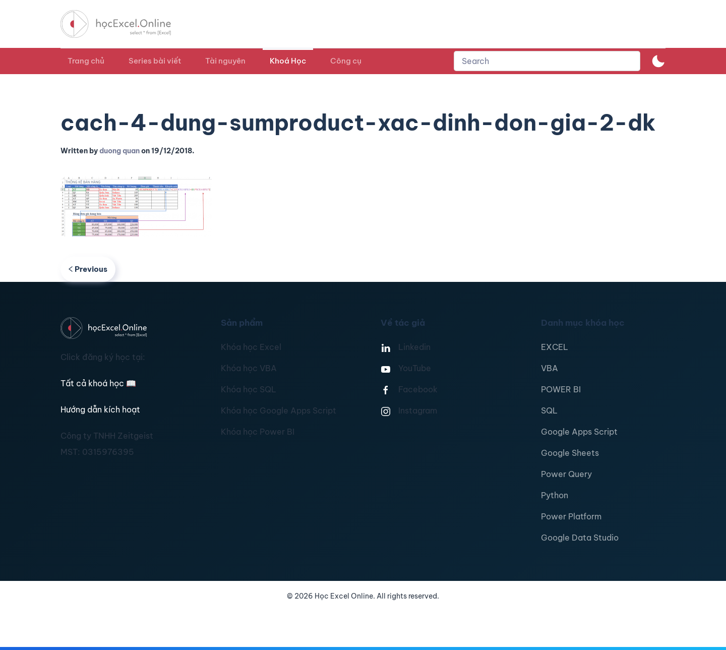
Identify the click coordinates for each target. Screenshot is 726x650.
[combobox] (547, 61)
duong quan (119, 150)
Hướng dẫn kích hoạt (100, 409)
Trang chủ (86, 61)
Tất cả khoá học (98, 383)
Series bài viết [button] (155, 61)
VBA (549, 368)
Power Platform (571, 516)
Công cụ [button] (345, 61)
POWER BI (561, 389)
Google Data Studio (580, 538)
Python (554, 495)
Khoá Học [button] (288, 61)
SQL (549, 410)
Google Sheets (570, 453)
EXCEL (554, 347)
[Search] (547, 61)
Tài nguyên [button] (225, 61)
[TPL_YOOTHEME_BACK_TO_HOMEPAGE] (125, 24)
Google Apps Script (579, 432)
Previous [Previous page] (88, 269)
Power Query (566, 474)
